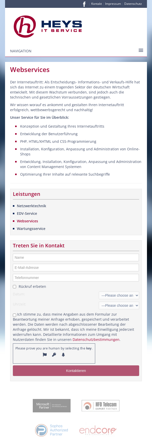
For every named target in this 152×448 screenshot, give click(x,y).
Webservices (27, 221)
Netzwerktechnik (31, 205)
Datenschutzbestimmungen (96, 339)
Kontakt (96, 4)
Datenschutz (133, 4)
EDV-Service (27, 213)
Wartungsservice (31, 228)
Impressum (113, 4)
